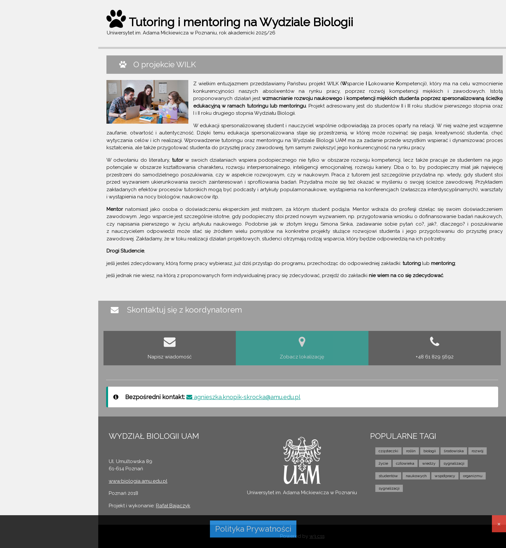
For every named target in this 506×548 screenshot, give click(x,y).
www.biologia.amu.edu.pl (138, 481)
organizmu (472, 476)
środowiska (454, 451)
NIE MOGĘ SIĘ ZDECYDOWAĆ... (46, 115)
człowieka (405, 463)
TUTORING (23, 90)
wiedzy (429, 463)
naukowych (416, 476)
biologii (429, 451)
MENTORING (25, 103)
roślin (411, 451)
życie (383, 463)
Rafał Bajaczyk (173, 506)
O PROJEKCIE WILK (32, 77)
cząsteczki (388, 451)
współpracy (445, 476)
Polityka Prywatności (253, 529)
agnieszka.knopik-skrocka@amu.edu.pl (243, 397)
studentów (388, 476)
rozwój (477, 451)
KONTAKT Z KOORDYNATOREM (46, 140)
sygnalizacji (453, 463)
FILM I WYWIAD (28, 128)
